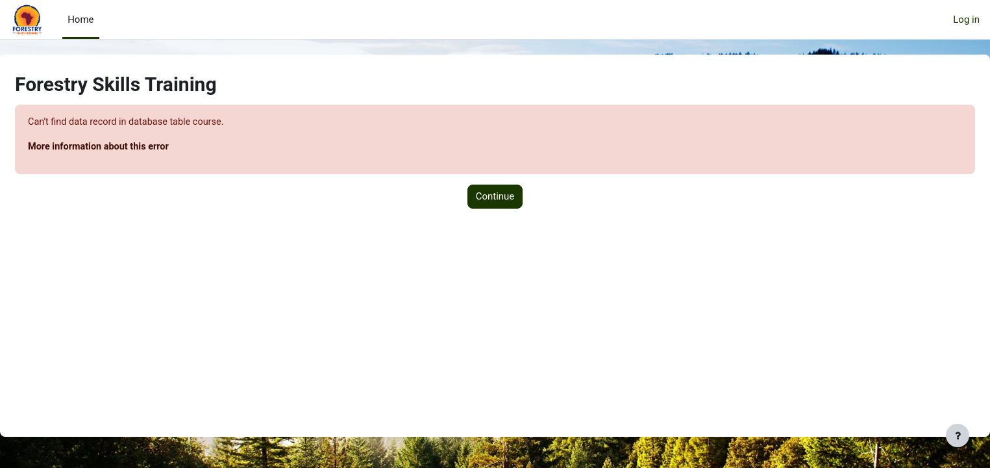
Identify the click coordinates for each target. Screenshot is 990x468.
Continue (495, 197)
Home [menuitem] (80, 19)
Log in (966, 19)
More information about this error (132, 147)
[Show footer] (957, 435)
